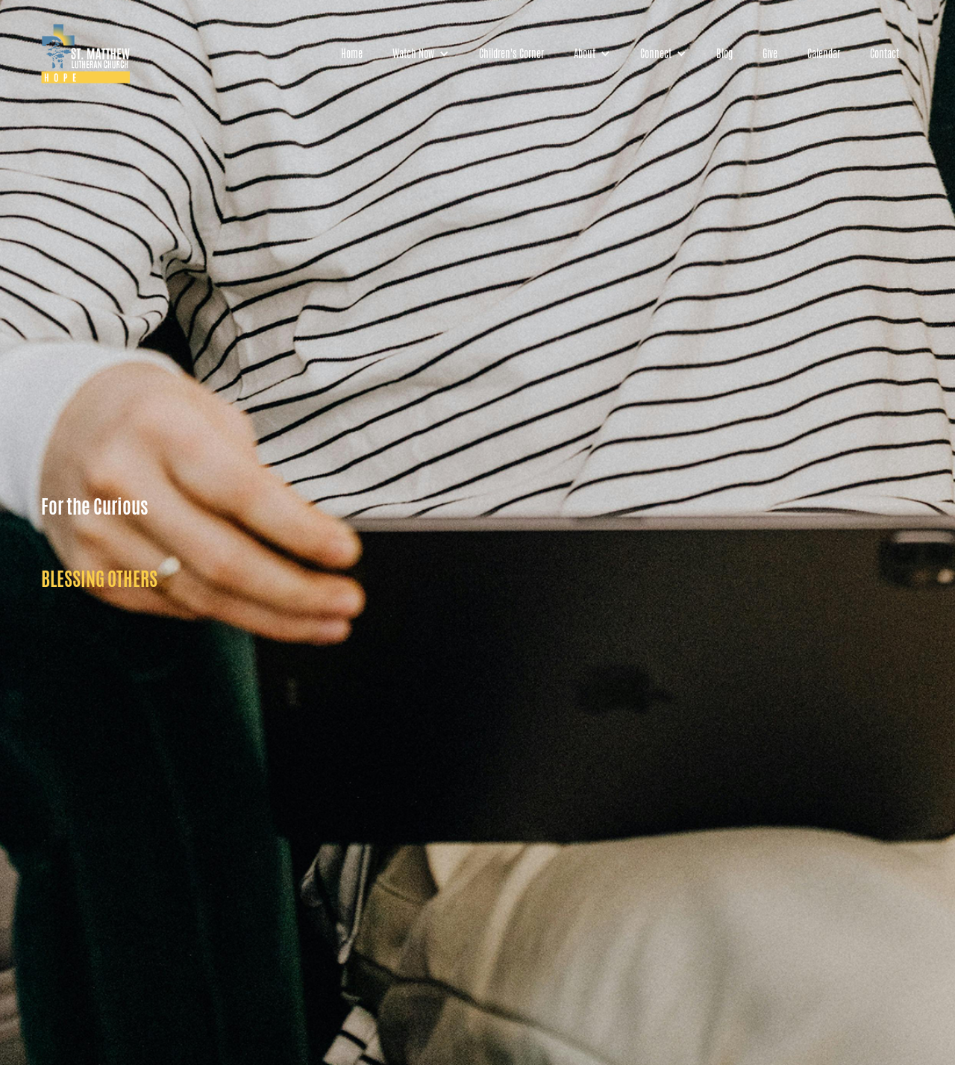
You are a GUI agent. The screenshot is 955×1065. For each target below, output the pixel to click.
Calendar (823, 53)
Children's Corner (511, 53)
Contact (884, 53)
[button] (421, 53)
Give (770, 53)
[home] (86, 54)
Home (352, 53)
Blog (724, 53)
